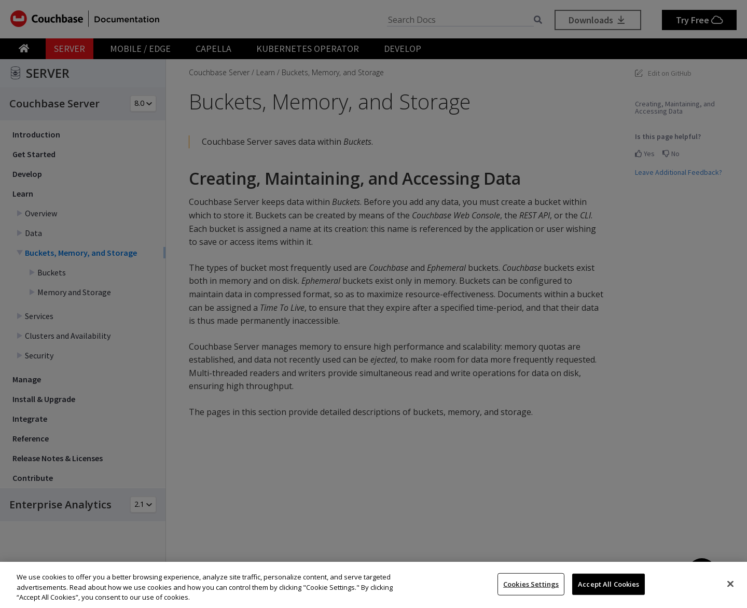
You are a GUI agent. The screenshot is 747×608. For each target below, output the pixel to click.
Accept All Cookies (608, 583)
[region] (373, 585)
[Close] (730, 583)
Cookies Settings (531, 583)
